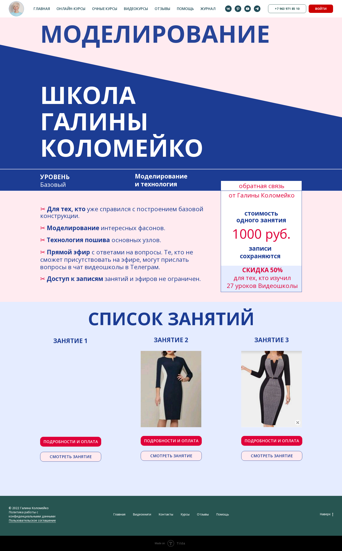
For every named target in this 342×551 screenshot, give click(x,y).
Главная (42, 8)
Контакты (166, 514)
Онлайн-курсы (71, 8)
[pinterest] (238, 8)
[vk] (228, 8)
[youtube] (247, 8)
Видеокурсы (136, 8)
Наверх (326, 514)
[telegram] (257, 8)
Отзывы (162, 8)
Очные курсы (104, 8)
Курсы (185, 514)
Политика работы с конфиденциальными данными (32, 514)
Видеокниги (142, 514)
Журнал (207, 8)
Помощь (185, 8)
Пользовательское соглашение (32, 520)
